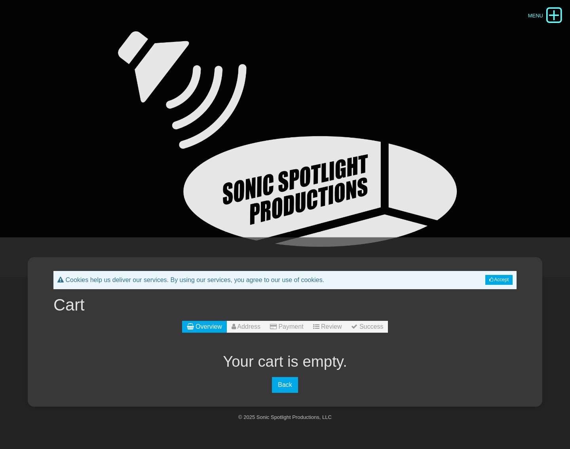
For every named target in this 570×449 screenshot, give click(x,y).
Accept (499, 279)
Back (285, 384)
